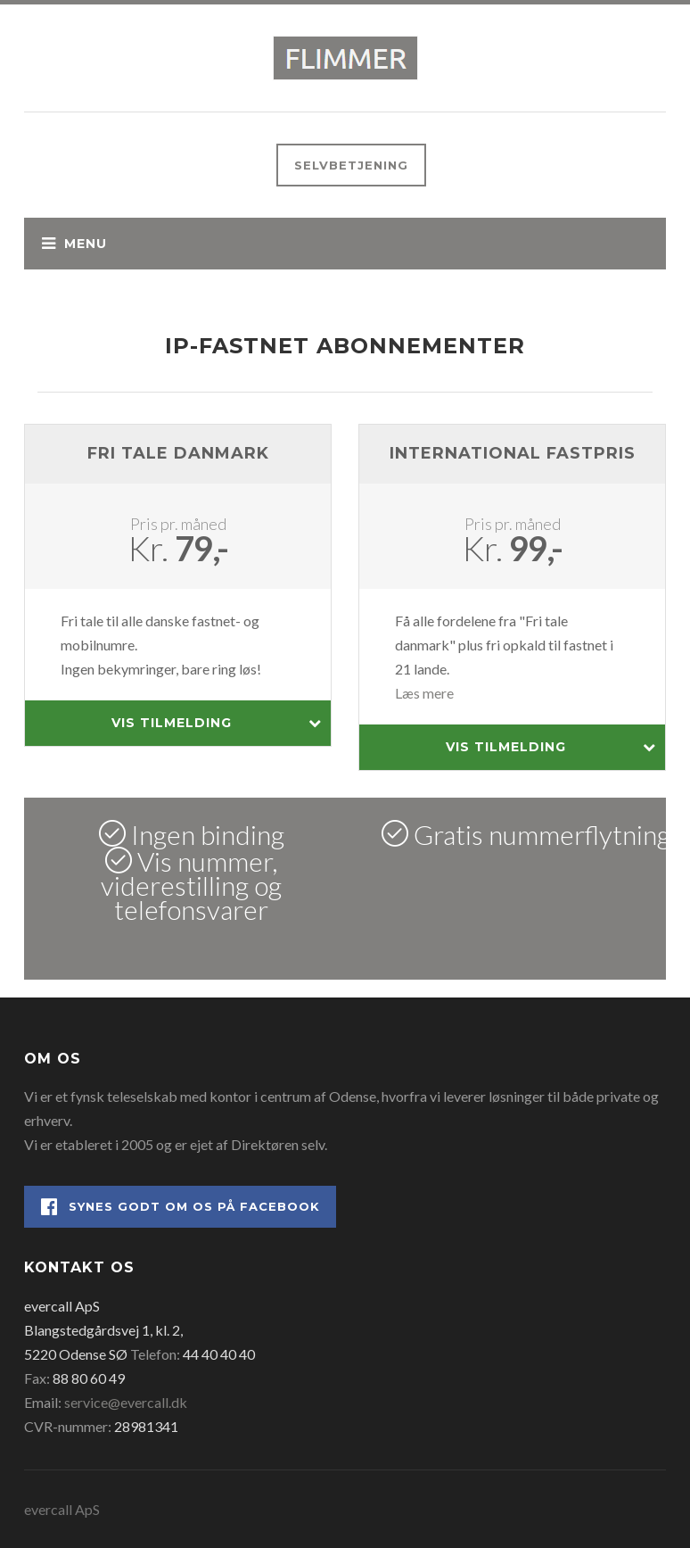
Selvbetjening (351, 165)
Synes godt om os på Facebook (180, 1206)
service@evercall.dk (125, 1402)
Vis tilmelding (217, 723)
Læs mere (424, 692)
